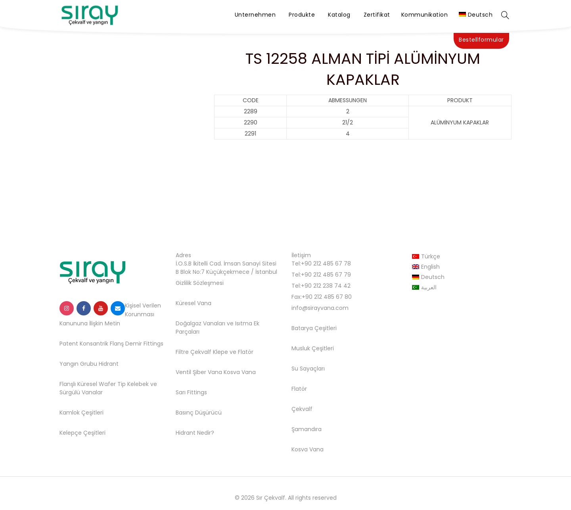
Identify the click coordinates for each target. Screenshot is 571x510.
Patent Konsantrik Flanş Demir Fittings (111, 344)
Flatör (245, 352)
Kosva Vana (240, 372)
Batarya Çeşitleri (314, 328)
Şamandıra (306, 429)
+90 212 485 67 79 (326, 275)
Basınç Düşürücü (199, 412)
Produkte (302, 15)
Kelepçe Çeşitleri (82, 433)
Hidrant (109, 364)
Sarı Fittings (191, 392)
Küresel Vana (193, 303)
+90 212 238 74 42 (326, 286)
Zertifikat (377, 15)
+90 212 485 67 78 (326, 263)
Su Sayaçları (308, 368)
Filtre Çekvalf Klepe (202, 352)
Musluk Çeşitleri (312, 348)
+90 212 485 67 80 (327, 297)
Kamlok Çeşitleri (81, 412)
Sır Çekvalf (270, 498)
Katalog (339, 15)
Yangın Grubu (78, 364)
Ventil (183, 372)
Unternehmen (255, 15)
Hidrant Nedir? (195, 433)
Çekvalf (301, 409)
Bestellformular (481, 40)
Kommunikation (424, 15)
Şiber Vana (207, 372)
